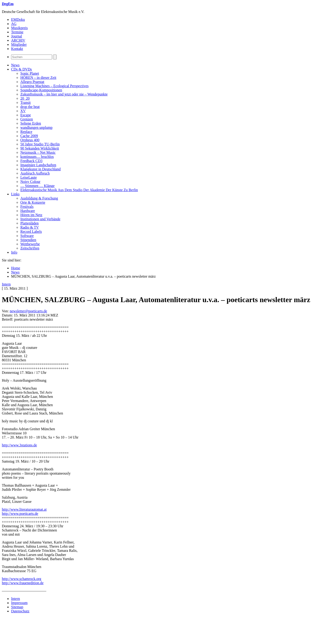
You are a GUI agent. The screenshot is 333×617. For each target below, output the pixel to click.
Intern (6, 284)
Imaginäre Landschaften (38, 165)
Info (14, 252)
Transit (25, 102)
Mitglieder (19, 44)
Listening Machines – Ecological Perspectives (54, 86)
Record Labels (31, 231)
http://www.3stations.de (19, 445)
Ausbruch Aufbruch (35, 173)
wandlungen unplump (36, 127)
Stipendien (28, 240)
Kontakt (17, 49)
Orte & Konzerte (32, 202)
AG (13, 24)
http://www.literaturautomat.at (24, 509)
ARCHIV (18, 40)
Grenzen (26, 119)
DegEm (8, 4)
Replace (26, 132)
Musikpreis (19, 28)
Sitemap (17, 607)
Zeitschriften (29, 248)
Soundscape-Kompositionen (41, 90)
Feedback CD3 (31, 161)
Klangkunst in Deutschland (40, 169)
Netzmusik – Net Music (38, 152)
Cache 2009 (29, 136)
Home (15, 268)
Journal (16, 36)
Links (15, 194)
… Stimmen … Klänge (37, 186)
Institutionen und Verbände (40, 219)
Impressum (19, 603)
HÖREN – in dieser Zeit (38, 78)
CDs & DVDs (21, 69)
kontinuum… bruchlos (37, 157)
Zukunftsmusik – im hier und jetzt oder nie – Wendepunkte (64, 94)
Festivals (27, 207)
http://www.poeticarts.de (20, 514)
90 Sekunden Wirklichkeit (39, 148)
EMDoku (18, 19)
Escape (25, 115)
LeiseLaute (28, 177)
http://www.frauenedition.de (22, 583)
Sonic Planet (29, 73)
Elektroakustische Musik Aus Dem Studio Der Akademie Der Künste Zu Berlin (79, 190)
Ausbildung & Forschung (39, 198)
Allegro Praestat (32, 82)
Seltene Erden (30, 123)
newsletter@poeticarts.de (28, 311)
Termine (17, 32)
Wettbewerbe (30, 244)
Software (27, 236)
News (15, 65)
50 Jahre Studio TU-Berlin (40, 144)
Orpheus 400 (29, 140)
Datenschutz (20, 611)
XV (23, 111)
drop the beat (30, 107)
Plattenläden (29, 223)
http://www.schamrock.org (21, 579)
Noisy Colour (30, 182)
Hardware (27, 211)
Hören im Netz (31, 215)
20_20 (25, 98)
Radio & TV (29, 227)
